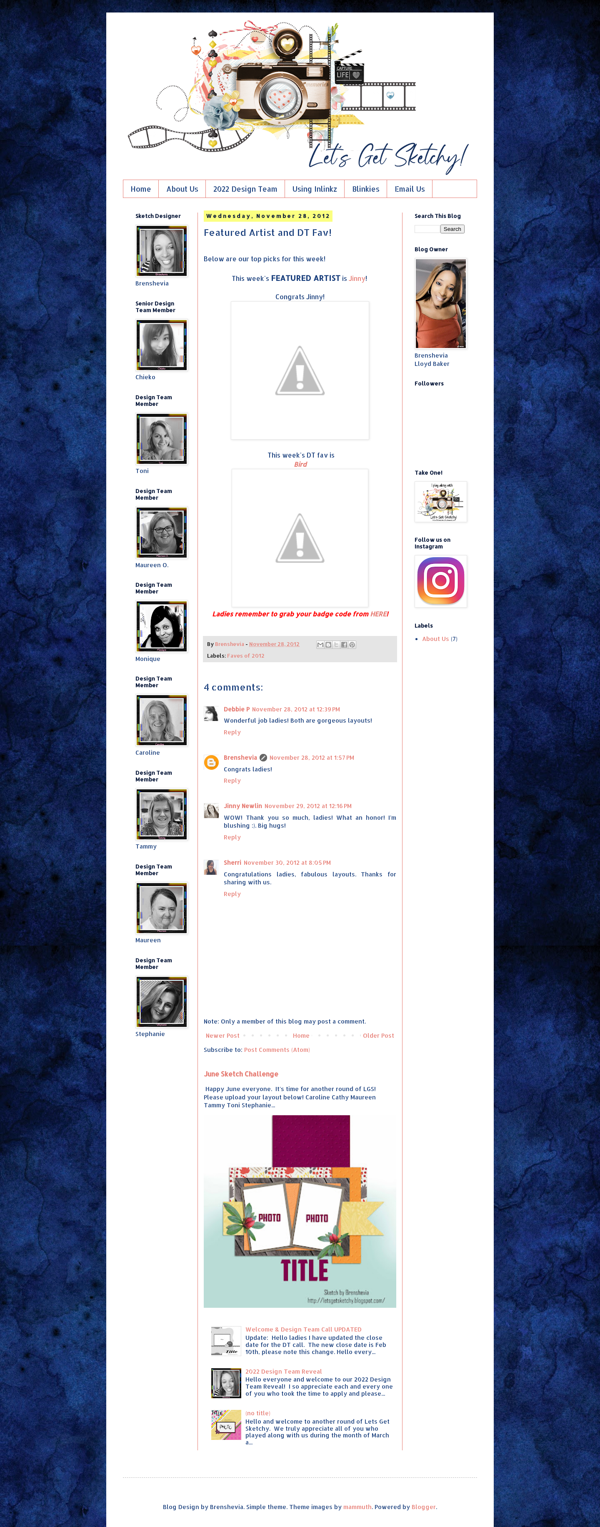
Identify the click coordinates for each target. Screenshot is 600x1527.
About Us (182, 188)
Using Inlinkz (314, 188)
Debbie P (237, 709)
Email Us (410, 188)
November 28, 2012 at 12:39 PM (296, 709)
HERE (378, 614)
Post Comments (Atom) (277, 1049)
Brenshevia (240, 757)
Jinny (357, 278)
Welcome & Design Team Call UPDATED (303, 1329)
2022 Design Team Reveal (283, 1371)
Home (140, 188)
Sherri (232, 862)
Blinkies (366, 188)
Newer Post (223, 1035)
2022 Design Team (245, 188)
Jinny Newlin (243, 805)
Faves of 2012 (246, 655)
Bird (300, 464)
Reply (232, 732)
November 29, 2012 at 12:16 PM (308, 805)
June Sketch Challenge (241, 1073)
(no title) (257, 1413)
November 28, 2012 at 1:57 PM (312, 757)
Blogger (424, 1506)
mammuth (357, 1506)
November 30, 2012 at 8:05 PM (287, 862)
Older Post (378, 1035)
